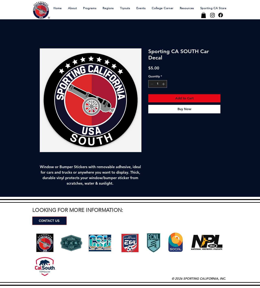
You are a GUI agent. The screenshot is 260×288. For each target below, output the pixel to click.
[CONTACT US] (49, 221)
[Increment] (163, 84)
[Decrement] (151, 84)
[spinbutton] (157, 84)
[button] (72, 8)
